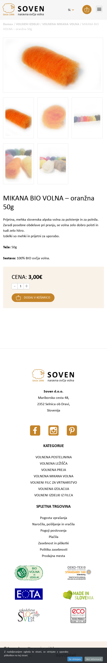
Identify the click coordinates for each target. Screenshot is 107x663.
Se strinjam (75, 659)
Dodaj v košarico (37, 297)
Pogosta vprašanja (53, 518)
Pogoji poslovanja (53, 531)
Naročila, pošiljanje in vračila (53, 524)
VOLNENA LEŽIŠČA (53, 464)
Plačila (53, 537)
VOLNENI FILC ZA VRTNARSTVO (53, 483)
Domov (8, 24)
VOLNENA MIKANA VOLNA (60, 24)
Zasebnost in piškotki (53, 543)
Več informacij (93, 659)
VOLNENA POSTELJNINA (54, 457)
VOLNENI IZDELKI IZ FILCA (53, 495)
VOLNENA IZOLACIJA (53, 489)
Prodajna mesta (53, 556)
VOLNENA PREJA (53, 470)
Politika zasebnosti (53, 550)
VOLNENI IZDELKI (27, 24)
